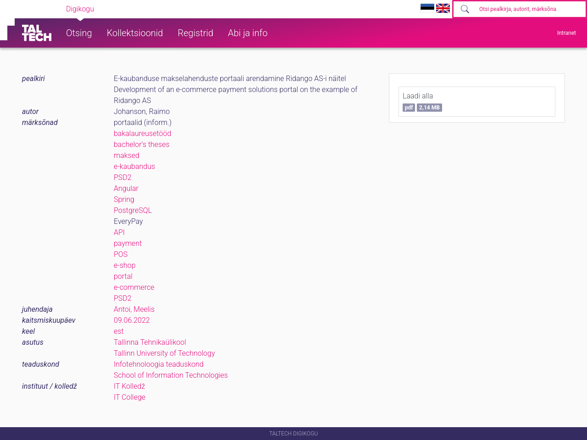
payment (128, 243)
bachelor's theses (142, 144)
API (119, 232)
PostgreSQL (133, 210)
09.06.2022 (132, 320)
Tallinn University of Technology (164, 353)
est (119, 331)
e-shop (125, 265)
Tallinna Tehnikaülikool (150, 342)
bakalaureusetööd (142, 133)
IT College (129, 397)
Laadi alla (422, 102)
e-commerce (134, 287)
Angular (126, 188)
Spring (124, 199)
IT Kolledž (129, 386)
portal (123, 276)
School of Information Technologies (171, 375)
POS (120, 254)
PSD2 (123, 177)
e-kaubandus (134, 166)
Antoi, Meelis (134, 309)
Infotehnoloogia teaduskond (159, 364)
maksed (126, 155)
